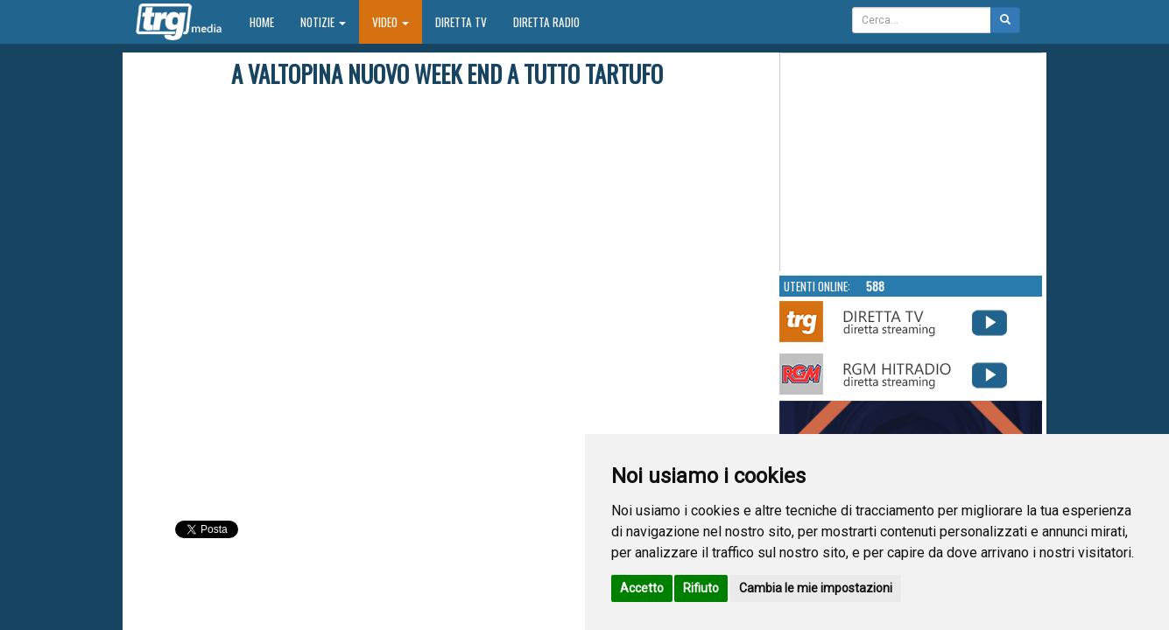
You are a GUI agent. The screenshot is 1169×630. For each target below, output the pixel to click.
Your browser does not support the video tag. (911, 162)
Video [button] (390, 22)
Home (268, 21)
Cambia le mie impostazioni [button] (815, 588)
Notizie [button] (323, 22)
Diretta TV (461, 22)
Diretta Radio (546, 22)
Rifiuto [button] (701, 588)
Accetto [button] (642, 588)
